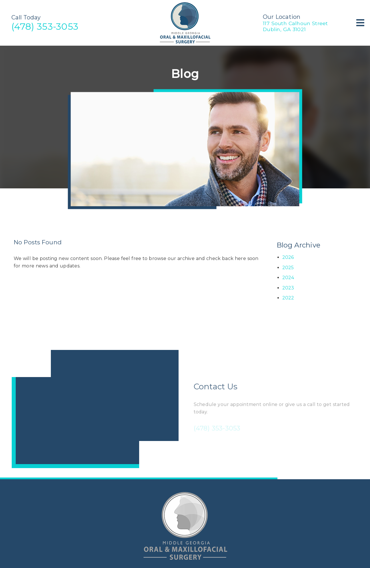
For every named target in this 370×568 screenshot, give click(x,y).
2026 (288, 257)
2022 (288, 298)
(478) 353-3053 (44, 26)
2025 (288, 267)
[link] (185, 42)
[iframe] (95, 409)
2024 (288, 277)
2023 (288, 288)
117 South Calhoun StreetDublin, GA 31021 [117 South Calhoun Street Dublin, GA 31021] (295, 26)
